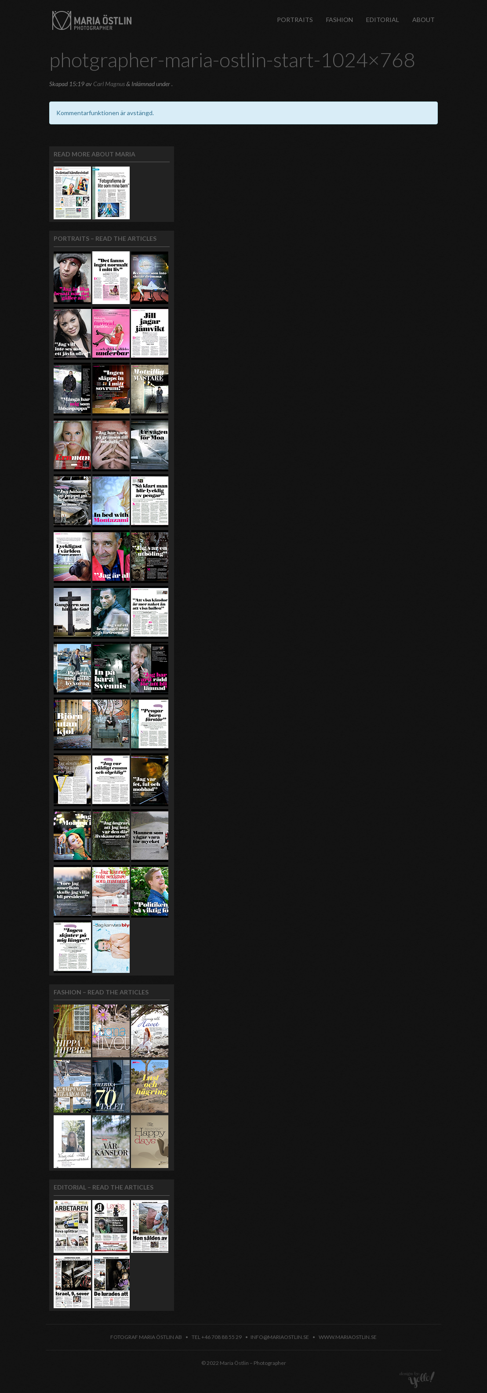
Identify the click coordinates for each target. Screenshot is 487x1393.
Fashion (339, 19)
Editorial (382, 19)
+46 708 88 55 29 (221, 1337)
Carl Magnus (109, 83)
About (423, 19)
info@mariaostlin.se (280, 1337)
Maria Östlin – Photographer (91, 18)
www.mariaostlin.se (348, 1337)
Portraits (295, 19)
